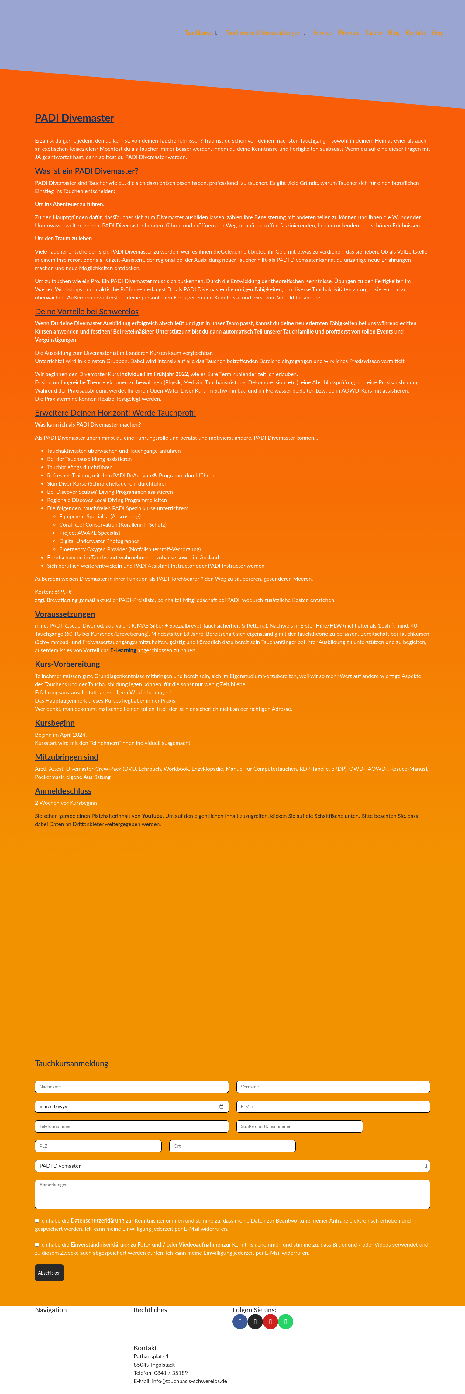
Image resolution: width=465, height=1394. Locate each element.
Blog (40, 1350)
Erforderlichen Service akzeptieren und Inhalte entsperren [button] (105, 853)
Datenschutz (149, 1326)
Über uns (46, 1342)
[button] (202, 32)
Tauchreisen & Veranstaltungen (72, 1326)
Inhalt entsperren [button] (56, 845)
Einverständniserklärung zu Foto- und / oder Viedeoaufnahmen (147, 1244)
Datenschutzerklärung (97, 1220)
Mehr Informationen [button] (59, 837)
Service (44, 1334)
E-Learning (123, 650)
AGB (139, 1334)
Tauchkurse (49, 1318)
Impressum (147, 1318)
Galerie (43, 1367)
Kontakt (44, 1359)
